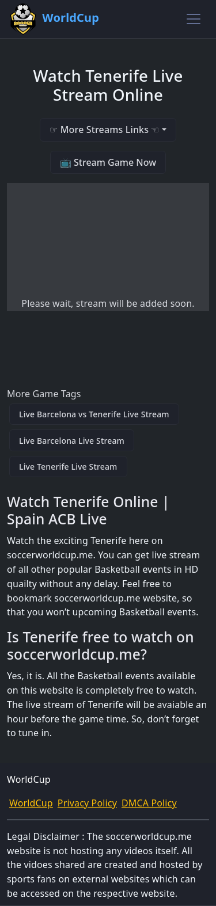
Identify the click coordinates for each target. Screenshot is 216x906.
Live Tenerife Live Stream (68, 466)
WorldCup (31, 803)
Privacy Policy (87, 803)
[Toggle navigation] (193, 19)
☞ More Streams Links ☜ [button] (104, 129)
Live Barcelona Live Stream (71, 440)
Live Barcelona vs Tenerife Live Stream (94, 414)
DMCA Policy (149, 803)
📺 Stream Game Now (108, 162)
